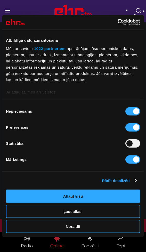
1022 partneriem (50, 48)
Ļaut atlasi (73, 211)
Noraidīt (73, 226)
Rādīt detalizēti (115, 180)
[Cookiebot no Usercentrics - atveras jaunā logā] (117, 22)
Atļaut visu (73, 196)
